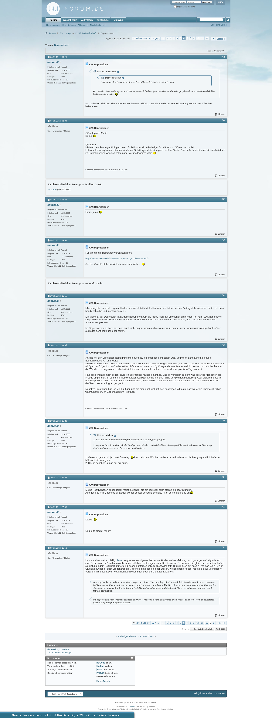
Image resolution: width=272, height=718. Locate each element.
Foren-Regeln (103, 681)
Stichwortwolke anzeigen (59, 652)
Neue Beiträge (53, 25)
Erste (156, 38)
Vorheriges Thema (127, 636)
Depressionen (61, 45)
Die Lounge (65, 33)
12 (207, 38)
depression (52, 649)
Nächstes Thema (146, 636)
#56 (223, 345)
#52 (223, 120)
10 (197, 38)
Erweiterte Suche (219, 25)
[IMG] (99, 669)
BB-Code (100, 662)
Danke (100, 715)
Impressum (114, 715)
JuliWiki (118, 20)
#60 (223, 547)
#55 (223, 295)
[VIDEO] (100, 672)
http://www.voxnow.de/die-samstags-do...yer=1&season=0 (116, 258)
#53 (223, 199)
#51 (223, 56)
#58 (223, 477)
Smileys (100, 666)
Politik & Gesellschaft (85, 33)
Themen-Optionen (214, 51)
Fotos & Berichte (56, 715)
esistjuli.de (103, 20)
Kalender (71, 25)
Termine (27, 715)
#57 (223, 420)
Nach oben (220, 629)
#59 (223, 506)
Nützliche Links (97, 25)
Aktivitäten (87, 20)
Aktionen (82, 25)
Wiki (82, 715)
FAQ (73, 715)
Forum (53, 20)
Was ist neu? (70, 20)
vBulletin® (131, 707)
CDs (90, 715)
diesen (119, 560)
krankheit (64, 649)
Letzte (221, 38)
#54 (223, 240)
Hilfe (220, 2)
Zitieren (220, 114)
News (15, 715)
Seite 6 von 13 (143, 38)
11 (202, 38)
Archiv (209, 693)
